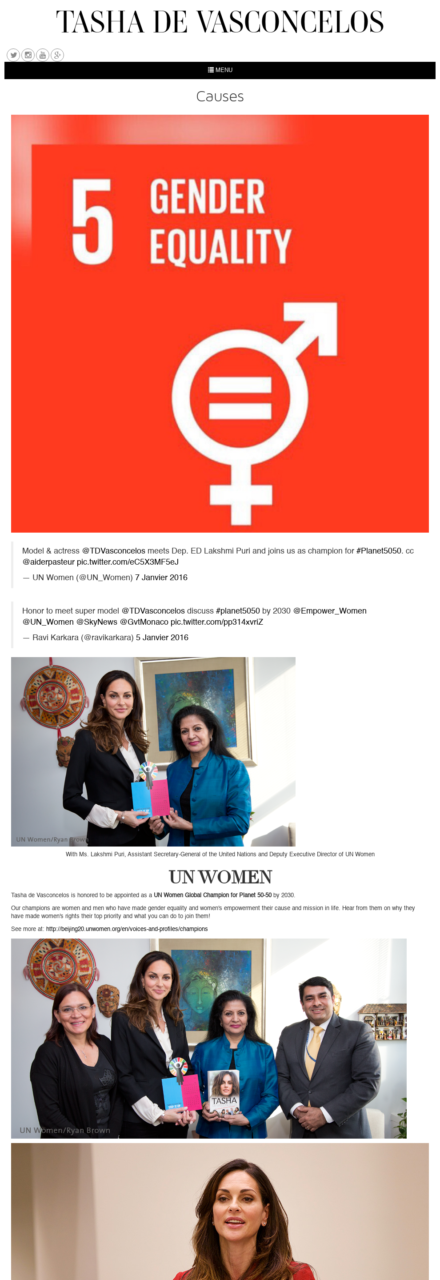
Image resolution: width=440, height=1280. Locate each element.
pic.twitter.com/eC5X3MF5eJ (128, 562)
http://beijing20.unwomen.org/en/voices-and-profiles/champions (127, 929)
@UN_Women (48, 622)
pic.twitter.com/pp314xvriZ (217, 622)
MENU (220, 70)
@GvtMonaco (144, 622)
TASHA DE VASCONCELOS (220, 21)
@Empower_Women (330, 611)
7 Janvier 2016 (161, 578)
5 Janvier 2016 (162, 638)
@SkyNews (96, 622)
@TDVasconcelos (113, 551)
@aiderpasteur (48, 562)
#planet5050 (238, 611)
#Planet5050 (378, 551)
